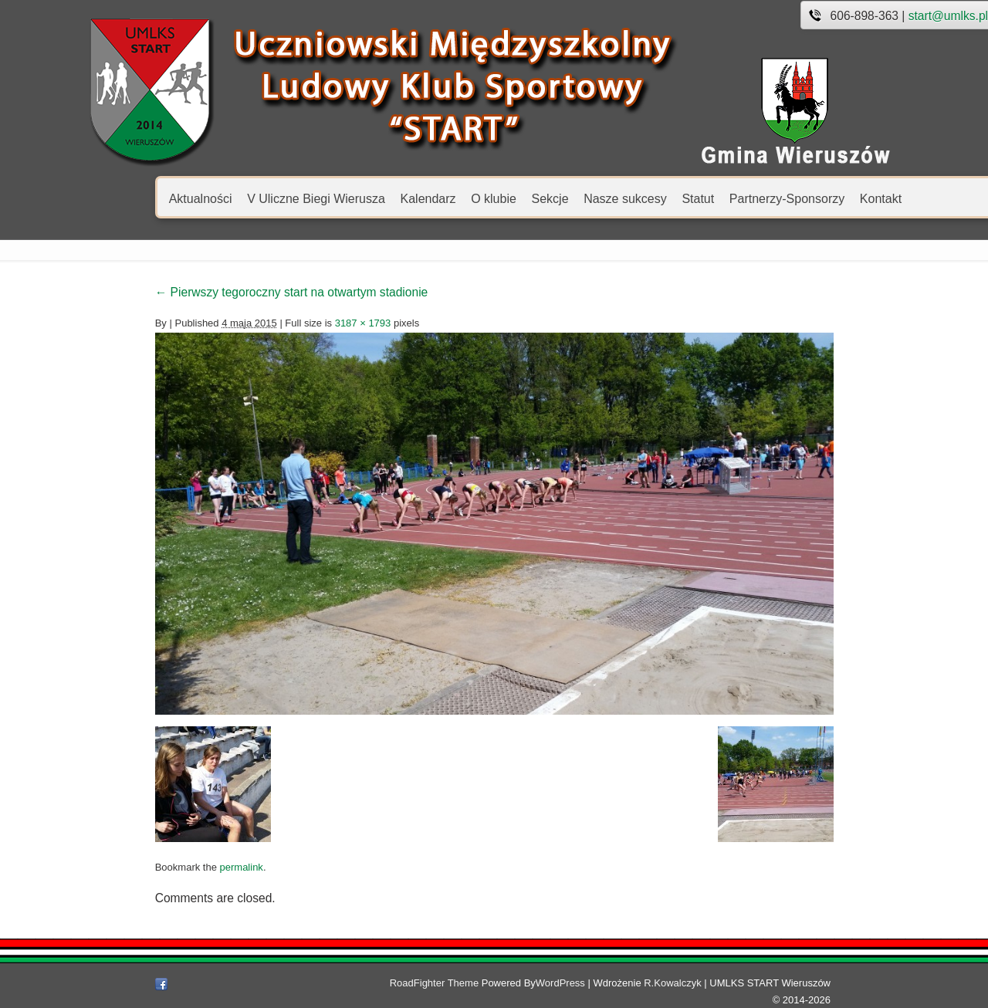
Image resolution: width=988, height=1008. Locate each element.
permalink (153, 875)
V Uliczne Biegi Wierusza (229, 198)
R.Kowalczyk (694, 991)
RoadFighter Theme (455, 991)
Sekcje (462, 198)
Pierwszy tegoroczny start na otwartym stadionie (204, 292)
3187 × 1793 (275, 323)
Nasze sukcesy (538, 198)
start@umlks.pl (861, 15)
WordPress (582, 991)
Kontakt (793, 198)
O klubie (406, 198)
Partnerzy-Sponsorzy (699, 198)
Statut (610, 198)
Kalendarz (340, 198)
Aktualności (113, 198)
